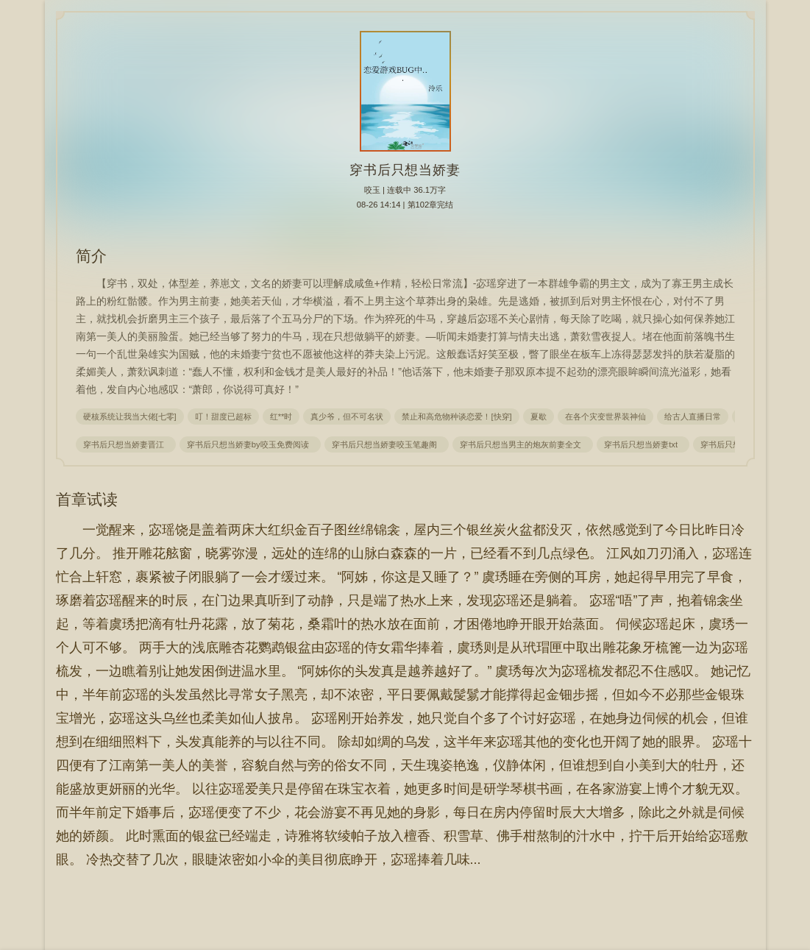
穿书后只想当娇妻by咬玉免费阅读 (250, 444)
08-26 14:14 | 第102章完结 (405, 204)
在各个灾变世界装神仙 (605, 416)
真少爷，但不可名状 (346, 416)
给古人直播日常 (692, 416)
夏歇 (538, 416)
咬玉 (372, 189)
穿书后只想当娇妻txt (643, 444)
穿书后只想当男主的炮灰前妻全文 (523, 444)
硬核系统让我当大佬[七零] (130, 416)
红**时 (281, 416)
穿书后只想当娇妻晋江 (125, 444)
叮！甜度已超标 (223, 416)
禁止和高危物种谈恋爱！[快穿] (456, 416)
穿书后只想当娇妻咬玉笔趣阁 (386, 444)
